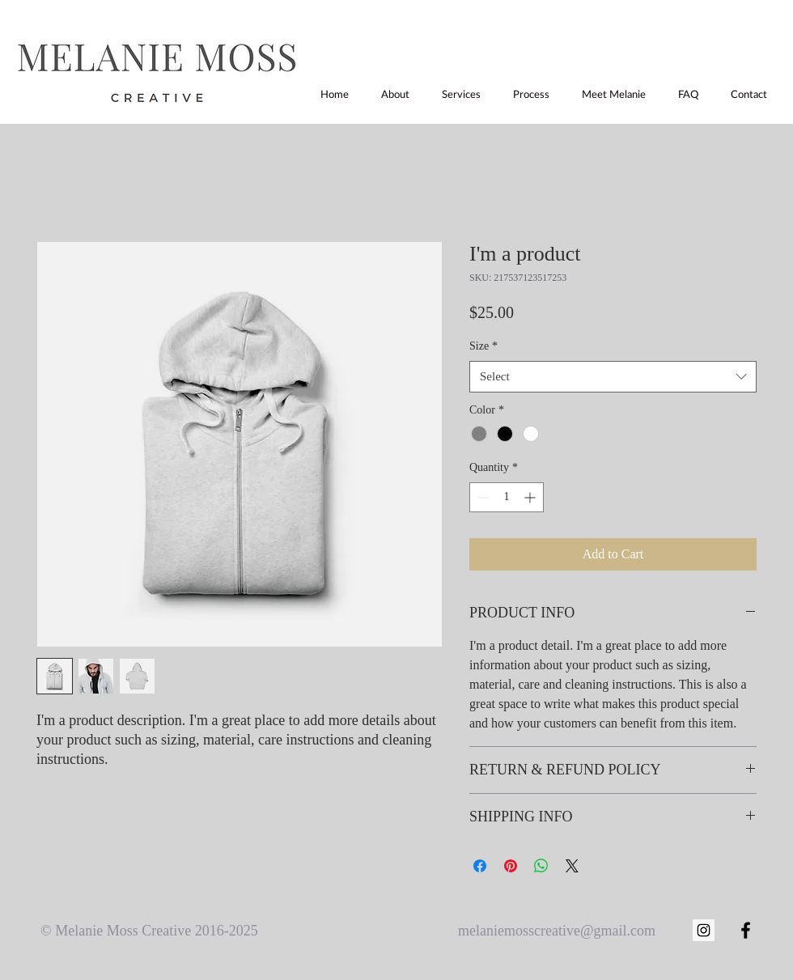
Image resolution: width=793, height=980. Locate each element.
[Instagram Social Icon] (704, 930)
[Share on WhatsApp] (541, 866)
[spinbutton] (506, 497)
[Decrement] (482, 497)
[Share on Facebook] (480, 866)
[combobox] (613, 376)
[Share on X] (572, 866)
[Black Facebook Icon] (746, 930)
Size (483, 346)
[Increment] (531, 497)
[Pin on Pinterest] (510, 866)
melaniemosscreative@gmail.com (556, 931)
